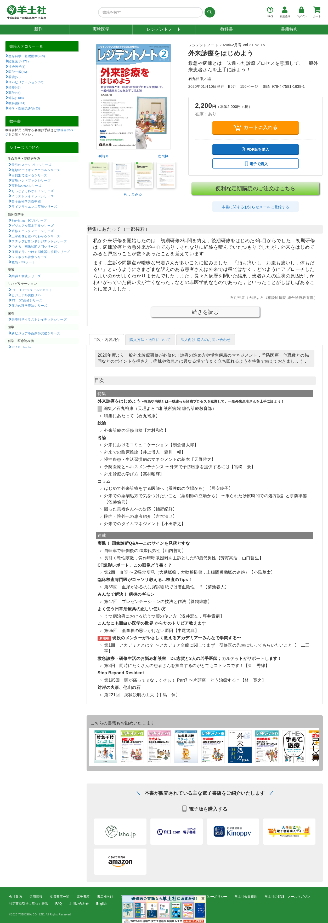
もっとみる (132, 194)
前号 (103, 156)
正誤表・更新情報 (154, 896)
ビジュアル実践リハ (26, 295)
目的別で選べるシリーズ (29, 175)
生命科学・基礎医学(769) (26, 55)
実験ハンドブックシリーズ (31, 180)
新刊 (38, 29)
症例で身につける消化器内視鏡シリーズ (41, 251)
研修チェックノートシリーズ (33, 230)
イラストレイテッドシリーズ (33, 196)
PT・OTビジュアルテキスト (32, 289)
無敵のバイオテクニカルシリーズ (36, 169)
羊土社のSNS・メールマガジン (287, 896)
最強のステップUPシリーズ (31, 164)
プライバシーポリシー (211, 896)
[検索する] (209, 12)
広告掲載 (127, 896)
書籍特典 (289, 29)
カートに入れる (255, 127)
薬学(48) (14, 92)
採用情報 (35, 896)
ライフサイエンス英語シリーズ (34, 206)
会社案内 (15, 896)
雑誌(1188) (16, 97)
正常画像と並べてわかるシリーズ (36, 235)
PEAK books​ (21, 347)
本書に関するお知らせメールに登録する (255, 207)
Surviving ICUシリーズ (29, 220)
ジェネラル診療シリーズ (29, 256)
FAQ (58, 903)
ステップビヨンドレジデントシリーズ (39, 241)
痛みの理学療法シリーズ (29, 305)
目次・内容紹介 (106, 340)
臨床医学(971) (18, 61)
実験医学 (101, 29)
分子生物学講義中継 (26, 201)
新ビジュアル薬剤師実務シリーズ (36, 333)
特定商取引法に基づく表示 (28, 903)
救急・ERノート (23, 262)
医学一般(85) (17, 71)
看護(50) (14, 76)
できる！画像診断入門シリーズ (34, 246)
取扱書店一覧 (59, 896)
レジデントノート (164, 29)
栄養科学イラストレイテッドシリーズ (39, 319)
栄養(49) (14, 87)
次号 (163, 156)
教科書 (226, 29)
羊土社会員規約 (246, 896)
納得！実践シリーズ (26, 275)
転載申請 (181, 896)
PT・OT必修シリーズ (27, 300)
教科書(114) (16, 103)
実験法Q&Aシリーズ (26, 185)
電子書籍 (83, 896)
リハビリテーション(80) (25, 82)
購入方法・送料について (150, 340)
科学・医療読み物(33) (24, 108)
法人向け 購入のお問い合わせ (205, 340)
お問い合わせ (79, 903)
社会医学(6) (16, 66)
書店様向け (105, 896)
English (101, 903)
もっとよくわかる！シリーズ (33, 190)
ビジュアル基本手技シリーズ (33, 225)
